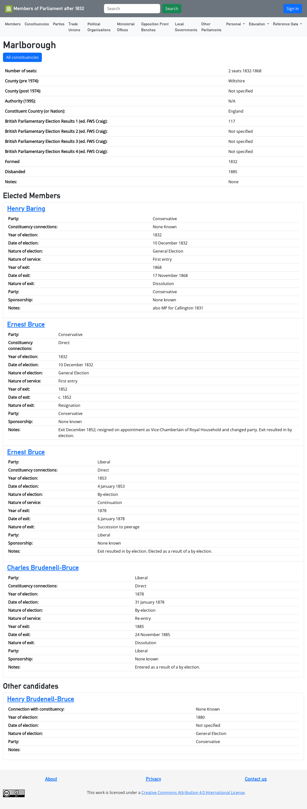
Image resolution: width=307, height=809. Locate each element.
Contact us (256, 779)
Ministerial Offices (126, 27)
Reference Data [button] (286, 24)
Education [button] (257, 24)
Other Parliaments (211, 27)
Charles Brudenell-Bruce (43, 567)
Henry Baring (26, 208)
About (51, 779)
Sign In (293, 8)
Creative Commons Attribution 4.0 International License (193, 792)
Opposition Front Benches (155, 27)
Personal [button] (234, 24)
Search (171, 8)
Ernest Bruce (26, 324)
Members (13, 24)
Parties (59, 24)
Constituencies (37, 24)
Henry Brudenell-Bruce (40, 699)
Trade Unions (74, 27)
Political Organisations (99, 27)
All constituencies (22, 57)
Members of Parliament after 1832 (44, 9)
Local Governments (186, 27)
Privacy (153, 779)
